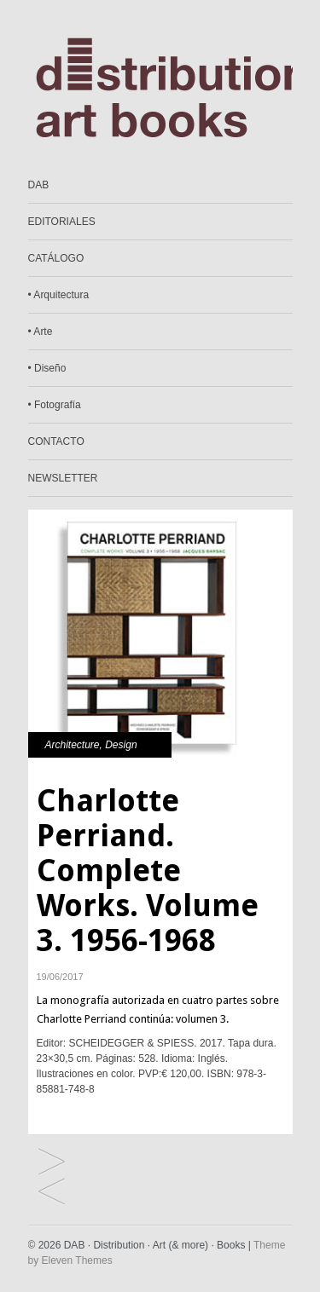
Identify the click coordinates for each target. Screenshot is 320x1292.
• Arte (40, 331)
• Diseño (47, 368)
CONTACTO (56, 441)
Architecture (72, 745)
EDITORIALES (62, 222)
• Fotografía (54, 405)
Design (121, 745)
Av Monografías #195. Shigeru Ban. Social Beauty (52, 1163)
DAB (38, 185)
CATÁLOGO (56, 258)
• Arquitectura (59, 295)
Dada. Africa (52, 1193)
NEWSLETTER (63, 478)
